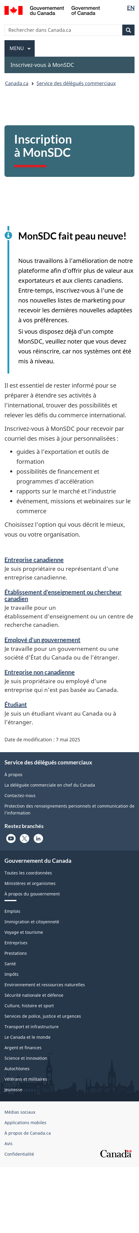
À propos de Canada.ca (27, 1133)
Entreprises (16, 943)
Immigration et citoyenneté (31, 922)
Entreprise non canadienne (39, 672)
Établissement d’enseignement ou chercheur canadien (63, 595)
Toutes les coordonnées (28, 873)
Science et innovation (25, 1058)
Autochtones (17, 1068)
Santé (10, 963)
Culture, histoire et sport (29, 1005)
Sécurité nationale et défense (33, 995)
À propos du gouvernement (32, 894)
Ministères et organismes (30, 883)
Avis (8, 1143)
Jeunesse (13, 1089)
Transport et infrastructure (31, 1026)
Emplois (12, 911)
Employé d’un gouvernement (42, 639)
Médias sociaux (19, 1112)
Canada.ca (16, 83)
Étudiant (15, 704)
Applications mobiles (25, 1122)
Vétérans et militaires (25, 1079)
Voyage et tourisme (23, 932)
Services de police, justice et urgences (42, 1016)
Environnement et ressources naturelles (44, 984)
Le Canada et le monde (27, 1037)
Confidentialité (19, 1154)
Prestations (15, 953)
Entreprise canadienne (34, 559)
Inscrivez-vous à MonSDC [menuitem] (42, 64)
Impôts (11, 974)
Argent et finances (23, 1047)
